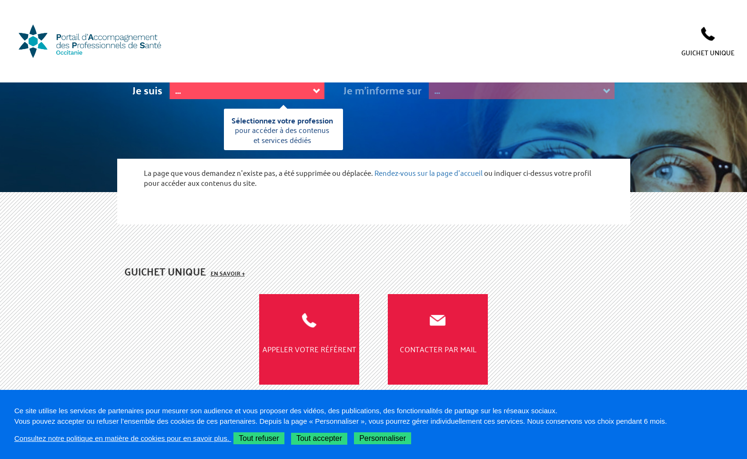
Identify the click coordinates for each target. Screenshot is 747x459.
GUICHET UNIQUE (708, 52)
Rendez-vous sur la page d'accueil (428, 173)
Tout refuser (259, 438)
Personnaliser (382, 438)
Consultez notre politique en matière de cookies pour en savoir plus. (122, 438)
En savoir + (228, 273)
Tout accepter (319, 438)
